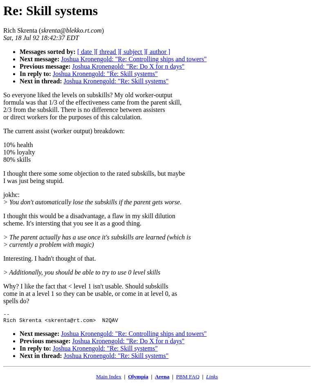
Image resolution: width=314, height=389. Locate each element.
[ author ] (158, 51)
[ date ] (86, 51)
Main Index (108, 379)
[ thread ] (108, 51)
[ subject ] (133, 51)
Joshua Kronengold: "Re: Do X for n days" (128, 66)
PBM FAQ (188, 379)
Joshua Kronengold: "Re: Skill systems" (105, 73)
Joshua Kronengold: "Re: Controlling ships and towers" (133, 59)
